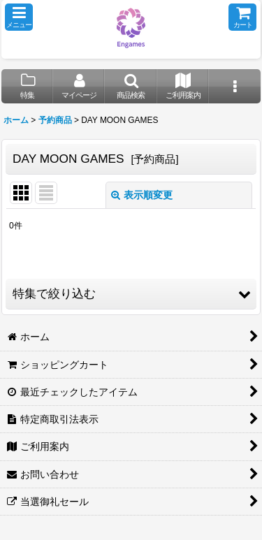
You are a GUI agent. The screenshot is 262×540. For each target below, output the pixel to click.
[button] (19, 17)
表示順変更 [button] (142, 194)
